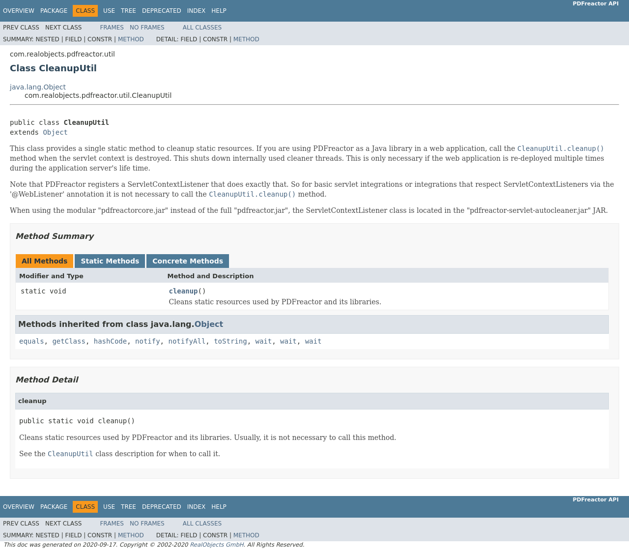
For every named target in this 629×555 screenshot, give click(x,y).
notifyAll (186, 341)
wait (263, 341)
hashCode (110, 341)
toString (230, 341)
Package (53, 10)
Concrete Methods (187, 261)
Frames (112, 27)
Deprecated (161, 10)
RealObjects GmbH (216, 544)
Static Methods (110, 261)
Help (219, 10)
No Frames (147, 27)
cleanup (183, 291)
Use (109, 10)
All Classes (202, 27)
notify (147, 341)
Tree (128, 10)
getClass (68, 341)
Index (196, 10)
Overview (18, 10)
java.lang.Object (38, 87)
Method (131, 39)
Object (55, 132)
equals (31, 341)
